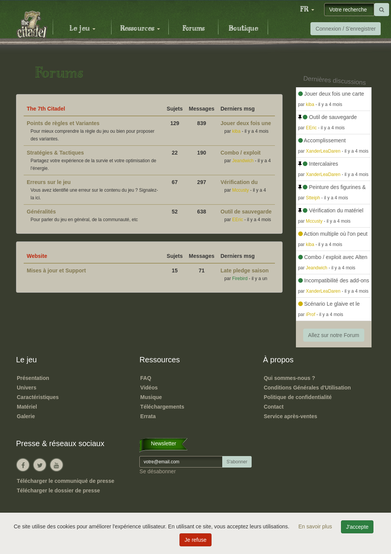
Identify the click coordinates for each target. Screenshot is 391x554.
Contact (274, 407)
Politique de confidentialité (298, 397)
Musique (151, 397)
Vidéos (149, 388)
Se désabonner (157, 471)
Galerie (26, 416)
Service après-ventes (290, 416)
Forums (194, 28)
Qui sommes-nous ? (289, 378)
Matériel (27, 407)
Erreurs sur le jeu (49, 182)
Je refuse (195, 540)
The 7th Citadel (46, 109)
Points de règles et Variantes (63, 123)
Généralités (41, 212)
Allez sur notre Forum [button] (333, 335)
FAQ (145, 378)
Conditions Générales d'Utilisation (307, 388)
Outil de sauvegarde (246, 212)
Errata (147, 416)
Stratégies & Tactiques (55, 153)
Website (37, 256)
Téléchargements (162, 407)
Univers (26, 388)
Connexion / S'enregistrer (345, 29)
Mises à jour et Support (56, 270)
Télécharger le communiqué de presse (65, 481)
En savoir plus (316, 526)
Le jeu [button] (82, 28)
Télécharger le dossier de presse (58, 490)
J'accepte (357, 527)
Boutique (243, 28)
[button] (307, 9)
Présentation (33, 378)
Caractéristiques (38, 397)
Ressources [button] (140, 28)
